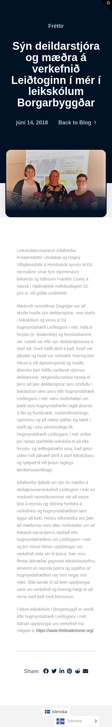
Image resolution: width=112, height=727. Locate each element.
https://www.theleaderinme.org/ (64, 630)
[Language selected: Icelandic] (76, 721)
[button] (106, 5)
